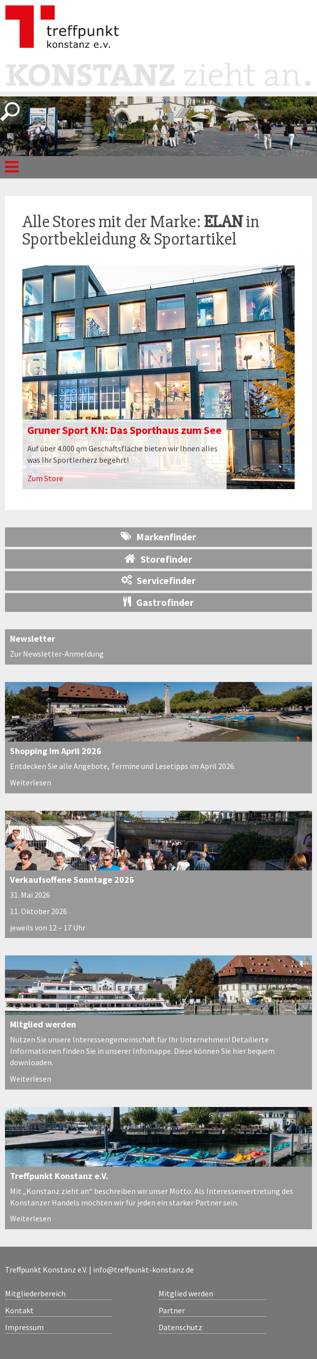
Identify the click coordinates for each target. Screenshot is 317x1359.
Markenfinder (158, 536)
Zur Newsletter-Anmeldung (57, 654)
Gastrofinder (158, 602)
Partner (171, 1310)
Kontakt (19, 1310)
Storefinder (158, 558)
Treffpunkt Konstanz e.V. (59, 1176)
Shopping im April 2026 (55, 751)
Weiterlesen (30, 782)
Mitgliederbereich (35, 1293)
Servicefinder (158, 580)
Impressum (24, 1327)
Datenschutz (180, 1327)
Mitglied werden (43, 1024)
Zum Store (45, 478)
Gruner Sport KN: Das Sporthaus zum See (124, 430)
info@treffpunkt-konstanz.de (143, 1269)
